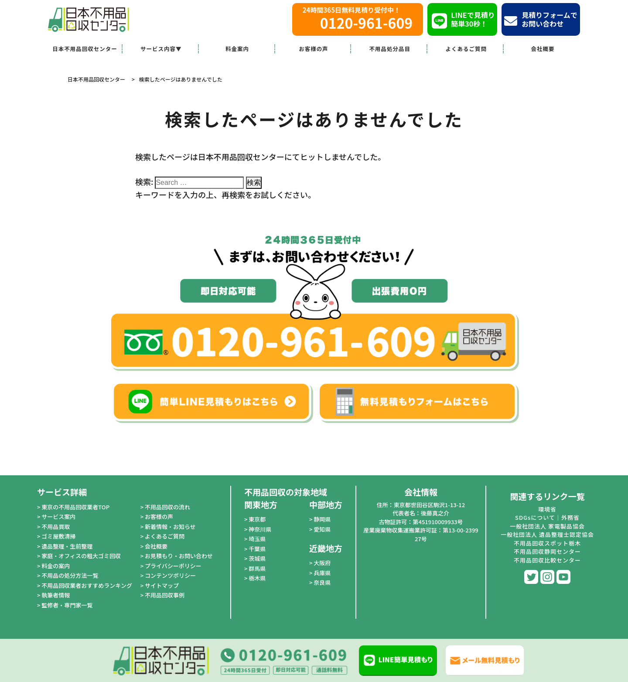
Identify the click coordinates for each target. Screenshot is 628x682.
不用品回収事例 (164, 595)
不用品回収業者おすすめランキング (86, 585)
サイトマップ (162, 585)
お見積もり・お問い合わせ (179, 556)
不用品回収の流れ (167, 507)
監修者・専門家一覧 (66, 605)
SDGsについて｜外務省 (547, 517)
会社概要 (543, 48)
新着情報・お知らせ (170, 526)
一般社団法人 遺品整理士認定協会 (547, 534)
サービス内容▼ (161, 48)
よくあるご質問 (466, 48)
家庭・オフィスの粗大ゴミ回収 (81, 556)
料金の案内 (55, 566)
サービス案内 (58, 516)
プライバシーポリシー (173, 566)
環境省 (547, 509)
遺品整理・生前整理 (66, 546)
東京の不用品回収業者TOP (75, 507)
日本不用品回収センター (84, 48)
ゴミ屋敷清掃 (58, 536)
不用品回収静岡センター (547, 551)
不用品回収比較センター (547, 560)
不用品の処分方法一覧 (69, 575)
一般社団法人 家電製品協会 (547, 526)
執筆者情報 (55, 595)
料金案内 (237, 48)
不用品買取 (55, 526)
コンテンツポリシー (170, 575)
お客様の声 (313, 48)
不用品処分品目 (390, 48)
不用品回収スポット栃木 (547, 543)
